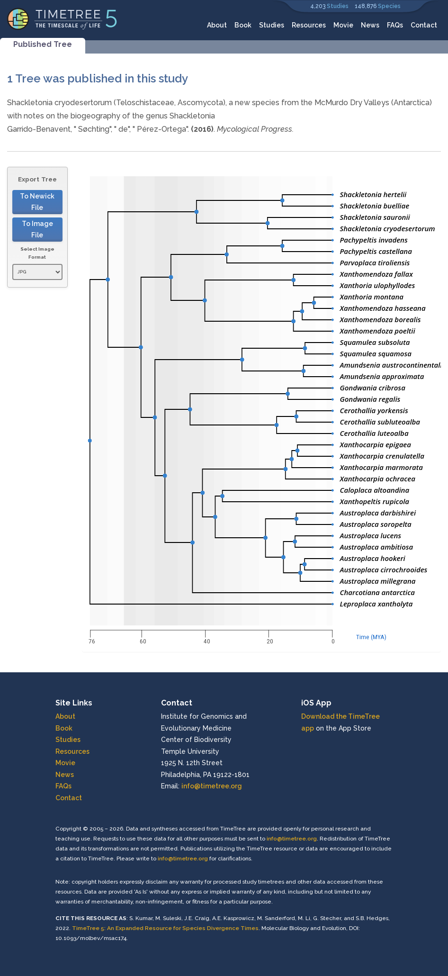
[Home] (62, 18)
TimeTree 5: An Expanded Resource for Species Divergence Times (165, 928)
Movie (343, 25)
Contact (424, 25)
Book (242, 25)
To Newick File (37, 202)
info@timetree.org (211, 786)
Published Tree (42, 44)
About (217, 25)
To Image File (37, 229)
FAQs (395, 25)
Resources (309, 25)
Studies (338, 6)
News (370, 25)
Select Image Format (37, 253)
